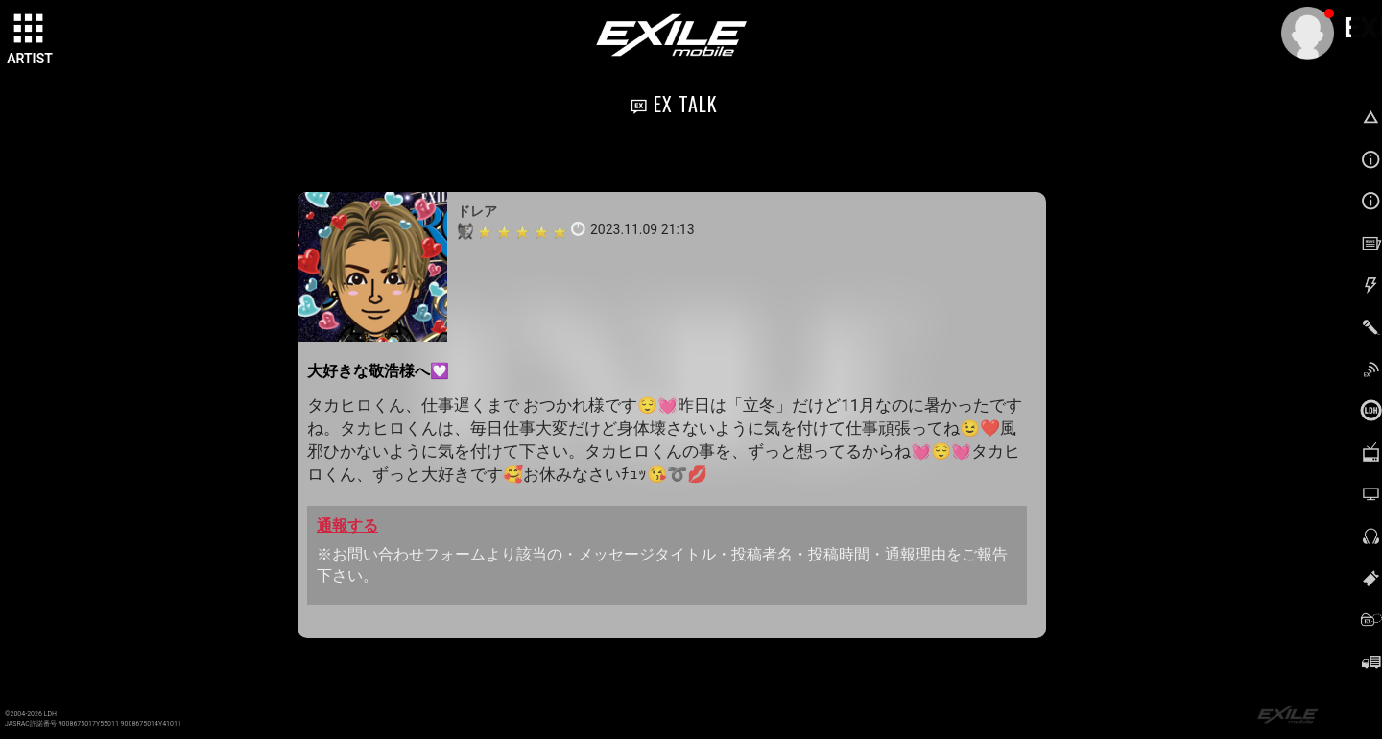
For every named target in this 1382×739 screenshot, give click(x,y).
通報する (347, 525)
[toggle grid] (30, 30)
